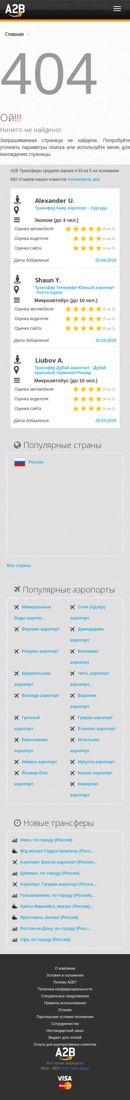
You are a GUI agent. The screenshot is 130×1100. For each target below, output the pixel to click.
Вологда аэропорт (40, 695)
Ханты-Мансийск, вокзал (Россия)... (56, 906)
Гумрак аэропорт (95, 717)
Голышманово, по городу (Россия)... (57, 895)
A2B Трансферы (75, 1068)
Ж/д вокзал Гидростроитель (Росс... (57, 851)
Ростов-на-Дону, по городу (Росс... (55, 928)
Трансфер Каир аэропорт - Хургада (71, 208)
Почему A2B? (65, 982)
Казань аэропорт (95, 773)
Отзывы (65, 1010)
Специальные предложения (65, 996)
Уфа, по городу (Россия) (45, 939)
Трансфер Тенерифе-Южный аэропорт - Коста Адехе (74, 290)
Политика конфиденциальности (65, 989)
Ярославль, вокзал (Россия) (49, 917)
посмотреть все (84, 179)
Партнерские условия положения (64, 1017)
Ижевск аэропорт (39, 761)
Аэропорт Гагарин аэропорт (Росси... (58, 884)
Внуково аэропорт (41, 629)
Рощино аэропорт (40, 651)
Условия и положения (65, 975)
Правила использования (65, 1003)
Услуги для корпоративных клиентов (65, 1044)
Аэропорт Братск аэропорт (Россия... (58, 862)
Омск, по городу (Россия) (46, 840)
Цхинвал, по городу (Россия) (49, 873)
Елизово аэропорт (97, 728)
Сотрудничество (65, 1024)
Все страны (19, 565)
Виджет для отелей (65, 1037)
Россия (36, 462)
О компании (65, 968)
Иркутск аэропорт (96, 761)
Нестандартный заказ (65, 1030)
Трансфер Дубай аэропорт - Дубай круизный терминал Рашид (70, 370)
